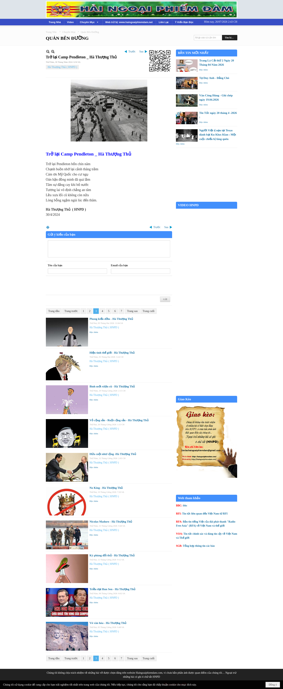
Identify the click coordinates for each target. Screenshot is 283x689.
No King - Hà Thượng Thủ (106, 487)
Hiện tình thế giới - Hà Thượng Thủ (112, 352)
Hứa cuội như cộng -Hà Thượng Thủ (113, 454)
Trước (131, 51)
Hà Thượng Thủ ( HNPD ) (62, 67)
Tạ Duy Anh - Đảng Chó (214, 77)
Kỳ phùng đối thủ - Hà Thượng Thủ (112, 555)
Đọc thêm (94, 332)
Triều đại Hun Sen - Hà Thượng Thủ (112, 589)
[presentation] (77, 285)
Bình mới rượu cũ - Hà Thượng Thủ (112, 386)
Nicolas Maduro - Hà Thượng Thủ (111, 521)
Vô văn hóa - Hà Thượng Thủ (108, 622)
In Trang (48, 227)
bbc (185, 505)
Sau (141, 51)
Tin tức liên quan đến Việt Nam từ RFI (205, 513)
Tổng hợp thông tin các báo (199, 545)
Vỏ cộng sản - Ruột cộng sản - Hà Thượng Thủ (119, 420)
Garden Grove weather (206, 200)
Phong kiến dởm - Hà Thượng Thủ (111, 318)
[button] (89, 22)
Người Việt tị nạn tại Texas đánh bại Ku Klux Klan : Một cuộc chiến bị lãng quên (217, 135)
